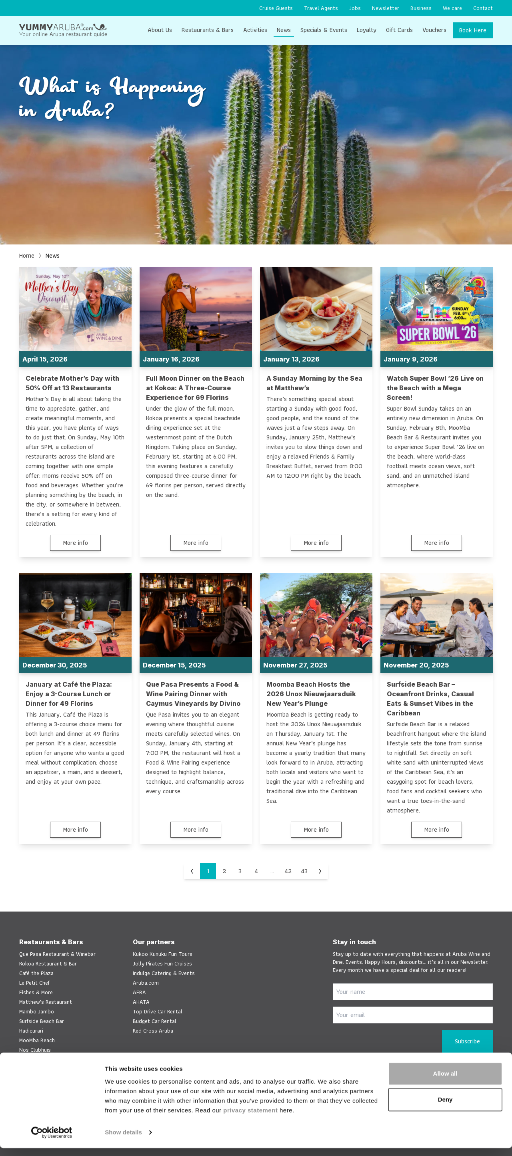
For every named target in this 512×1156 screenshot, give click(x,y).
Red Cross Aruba (153, 1031)
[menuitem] (276, 8)
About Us (160, 30)
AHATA (141, 1002)
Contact (483, 8)
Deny (445, 1107)
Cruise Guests (276, 8)
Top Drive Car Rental (157, 1011)
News (284, 30)
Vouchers (434, 30)
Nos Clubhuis (35, 1050)
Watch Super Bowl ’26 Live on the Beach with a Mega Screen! (435, 387)
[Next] (320, 872)
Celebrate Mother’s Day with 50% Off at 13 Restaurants (72, 383)
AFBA (139, 992)
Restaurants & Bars (208, 30)
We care (452, 8)
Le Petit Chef (34, 983)
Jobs (355, 8)
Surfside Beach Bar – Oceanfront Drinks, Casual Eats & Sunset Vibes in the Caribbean (430, 699)
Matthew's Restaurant (45, 1002)
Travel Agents (321, 8)
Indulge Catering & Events (164, 973)
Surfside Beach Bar (41, 1021)
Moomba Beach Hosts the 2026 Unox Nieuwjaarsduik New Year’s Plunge (311, 694)
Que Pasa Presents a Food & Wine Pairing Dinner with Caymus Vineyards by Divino (193, 694)
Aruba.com (146, 983)
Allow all (445, 1081)
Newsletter (385, 8)
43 (304, 871)
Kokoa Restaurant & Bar (48, 963)
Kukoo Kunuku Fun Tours (162, 954)
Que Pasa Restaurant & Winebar (57, 954)
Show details (123, 1140)
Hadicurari (31, 1031)
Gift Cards (399, 30)
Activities (255, 30)
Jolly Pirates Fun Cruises (162, 963)
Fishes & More (36, 992)
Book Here (472, 30)
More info (75, 543)
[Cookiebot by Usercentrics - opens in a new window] (52, 1140)
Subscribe (467, 1041)
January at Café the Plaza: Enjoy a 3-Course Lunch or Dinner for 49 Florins (69, 694)
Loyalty (366, 30)
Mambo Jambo (36, 1011)
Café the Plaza (36, 973)
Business (421, 8)
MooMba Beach (37, 1040)
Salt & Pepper (35, 1059)
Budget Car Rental (154, 1021)
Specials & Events (323, 30)
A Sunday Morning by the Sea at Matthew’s (314, 383)
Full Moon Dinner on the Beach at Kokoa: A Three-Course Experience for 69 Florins (195, 387)
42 (288, 871)
